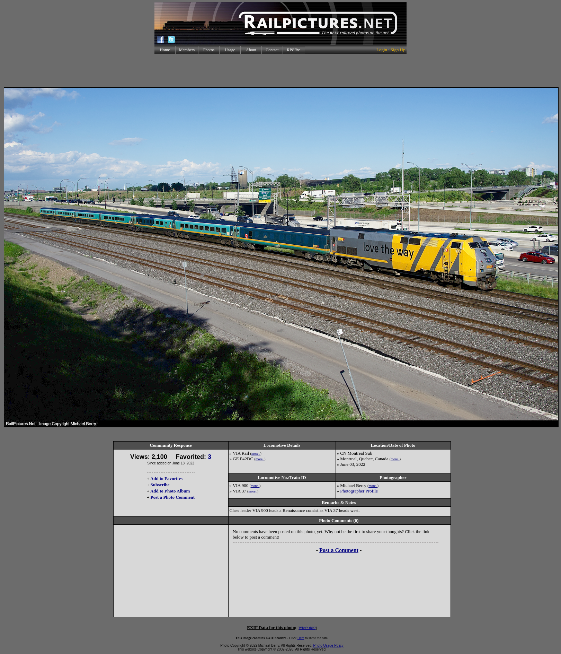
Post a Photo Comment (173, 497)
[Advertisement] (280, 70)
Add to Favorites (166, 478)
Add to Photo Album (170, 491)
